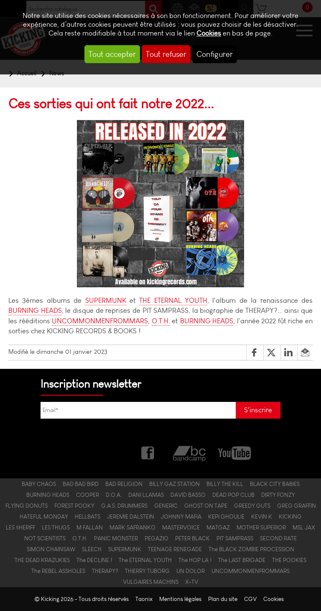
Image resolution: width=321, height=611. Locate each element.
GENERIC (166, 505)
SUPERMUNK (105, 300)
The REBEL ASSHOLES (58, 571)
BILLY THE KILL (224, 484)
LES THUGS (56, 527)
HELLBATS (87, 516)
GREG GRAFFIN (296, 505)
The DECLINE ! (94, 560)
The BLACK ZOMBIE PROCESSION (251, 549)
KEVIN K (261, 516)
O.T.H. (161, 321)
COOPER (87, 495)
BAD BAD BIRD (81, 484)
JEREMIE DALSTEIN (130, 516)
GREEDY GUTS (252, 505)
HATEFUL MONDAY (44, 516)
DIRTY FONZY (278, 495)
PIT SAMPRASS (235, 538)
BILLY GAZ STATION (174, 484)
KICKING (290, 516)
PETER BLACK (192, 538)
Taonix (144, 599)
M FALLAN (89, 527)
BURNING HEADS (35, 310)
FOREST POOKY (74, 505)
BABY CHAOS (39, 484)
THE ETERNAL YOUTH (173, 300)
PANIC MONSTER (116, 538)
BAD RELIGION (124, 484)
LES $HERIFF (20, 527)
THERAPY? (105, 571)
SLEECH (92, 549)
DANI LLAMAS (146, 495)
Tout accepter (112, 54)
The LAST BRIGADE (241, 560)
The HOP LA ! (194, 560)
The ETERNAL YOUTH (145, 560)
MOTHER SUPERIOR (261, 527)
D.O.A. (114, 495)
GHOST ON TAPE (205, 505)
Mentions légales (180, 599)
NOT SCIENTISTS (45, 538)
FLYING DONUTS (26, 505)
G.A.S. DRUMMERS (124, 505)
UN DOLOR (190, 571)
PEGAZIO (156, 538)
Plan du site (222, 599)
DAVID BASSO (188, 495)
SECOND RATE (278, 538)
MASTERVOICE (181, 527)
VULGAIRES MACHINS (150, 581)
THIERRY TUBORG (147, 571)
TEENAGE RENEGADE (175, 549)
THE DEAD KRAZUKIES (42, 560)
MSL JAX (304, 527)
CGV (250, 599)
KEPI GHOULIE (226, 516)
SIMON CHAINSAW (51, 549)
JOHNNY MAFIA (181, 516)
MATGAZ (218, 527)
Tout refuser (166, 54)
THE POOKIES (289, 560)
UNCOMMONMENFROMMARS (100, 321)
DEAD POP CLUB (233, 495)
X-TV (191, 581)
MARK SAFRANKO (132, 527)
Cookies (208, 33)
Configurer (214, 54)
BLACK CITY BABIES (275, 484)
